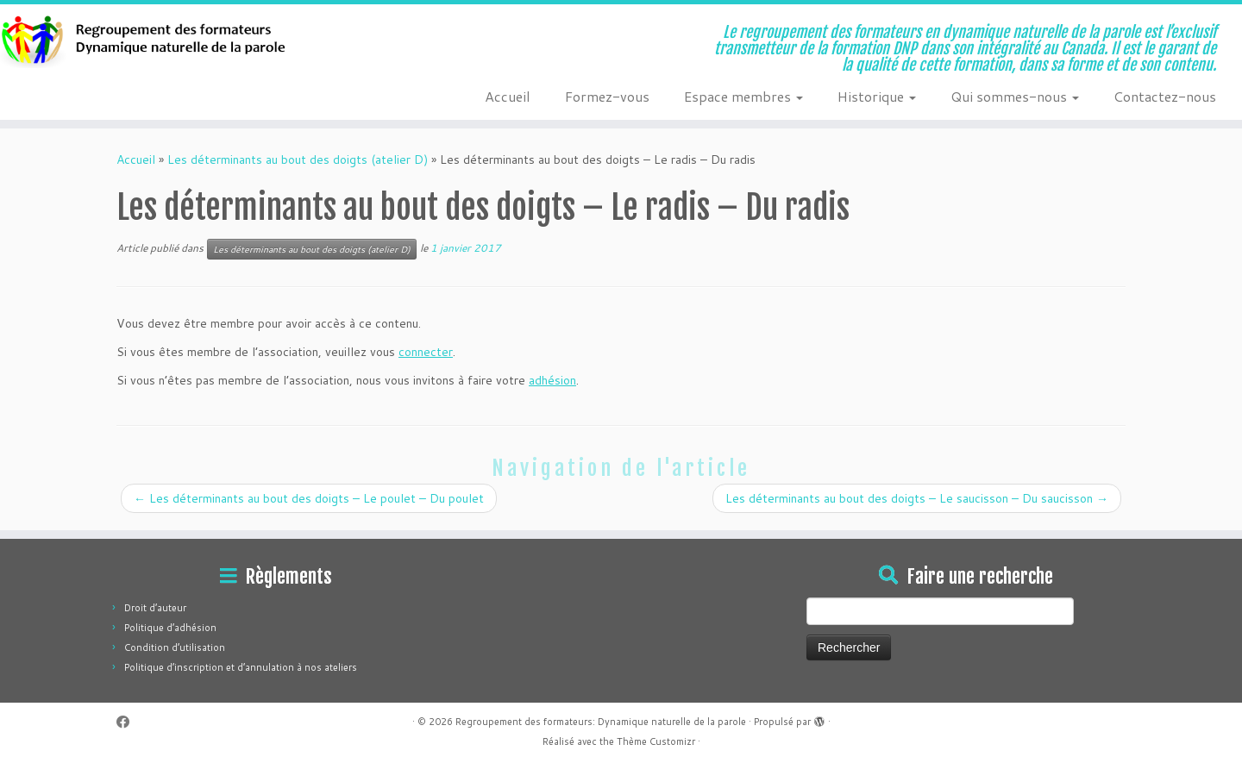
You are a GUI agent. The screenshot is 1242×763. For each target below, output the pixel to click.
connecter (425, 351)
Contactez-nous (1164, 96)
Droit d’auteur (155, 608)
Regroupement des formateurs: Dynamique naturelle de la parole (600, 722)
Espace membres (743, 96)
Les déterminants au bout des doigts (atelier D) (297, 159)
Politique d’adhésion (170, 628)
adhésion (552, 380)
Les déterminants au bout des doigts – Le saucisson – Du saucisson (916, 498)
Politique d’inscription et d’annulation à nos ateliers (240, 667)
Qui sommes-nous (1014, 96)
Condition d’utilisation (174, 647)
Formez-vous (607, 96)
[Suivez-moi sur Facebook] (128, 722)
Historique (876, 96)
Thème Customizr (656, 741)
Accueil (507, 96)
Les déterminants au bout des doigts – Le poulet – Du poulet (309, 498)
